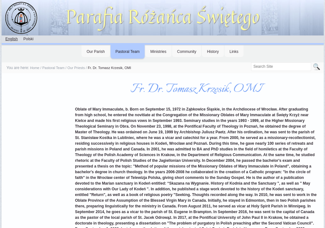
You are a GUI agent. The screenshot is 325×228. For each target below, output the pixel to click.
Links (234, 51)
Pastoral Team (128, 51)
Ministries (158, 51)
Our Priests (76, 68)
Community (186, 51)
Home (34, 68)
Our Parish (96, 51)
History (213, 51)
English (11, 39)
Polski (28, 39)
